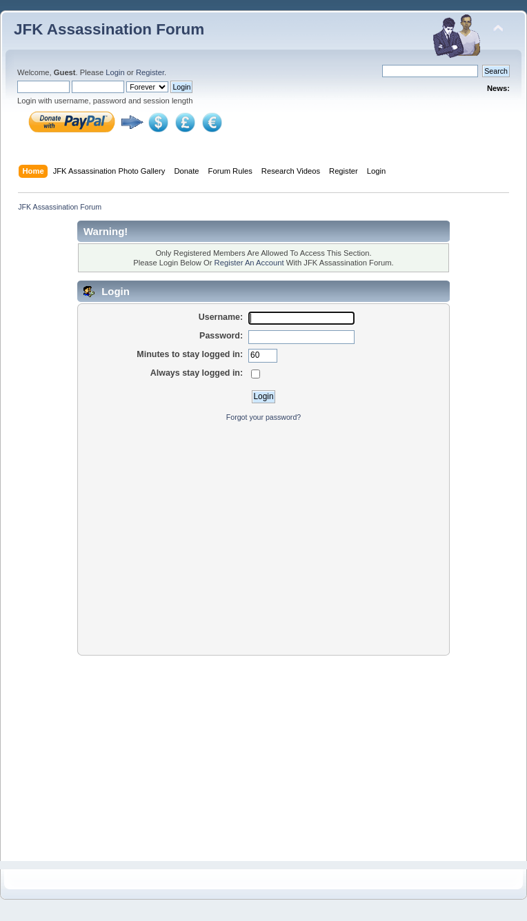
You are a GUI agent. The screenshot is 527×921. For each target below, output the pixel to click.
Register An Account (249, 263)
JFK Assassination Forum (109, 29)
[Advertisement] (263, 531)
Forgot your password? (263, 417)
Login (115, 72)
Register (150, 72)
